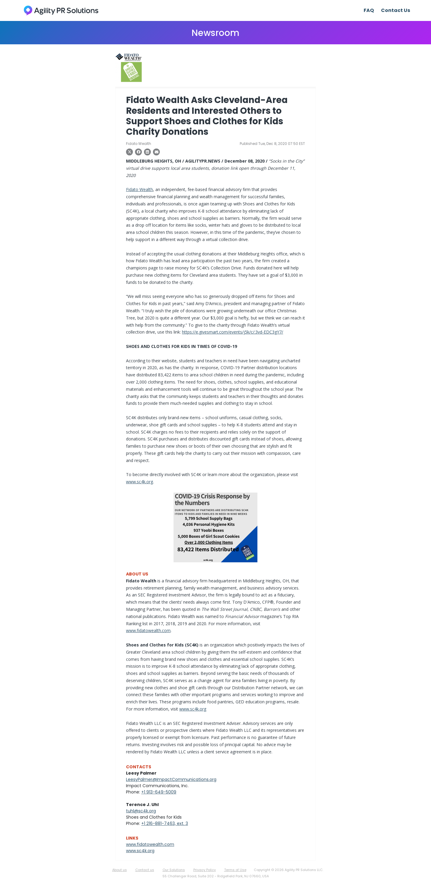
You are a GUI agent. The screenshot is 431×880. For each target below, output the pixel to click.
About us (119, 869)
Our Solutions (174, 869)
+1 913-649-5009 (158, 792)
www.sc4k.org (139, 481)
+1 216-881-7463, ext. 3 (164, 823)
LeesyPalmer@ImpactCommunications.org (171, 779)
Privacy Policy (204, 869)
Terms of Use (235, 869)
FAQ (369, 10)
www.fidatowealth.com (148, 630)
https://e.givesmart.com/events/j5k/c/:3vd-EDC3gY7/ (232, 332)
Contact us (144, 869)
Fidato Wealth (139, 189)
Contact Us (395, 10)
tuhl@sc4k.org (141, 811)
